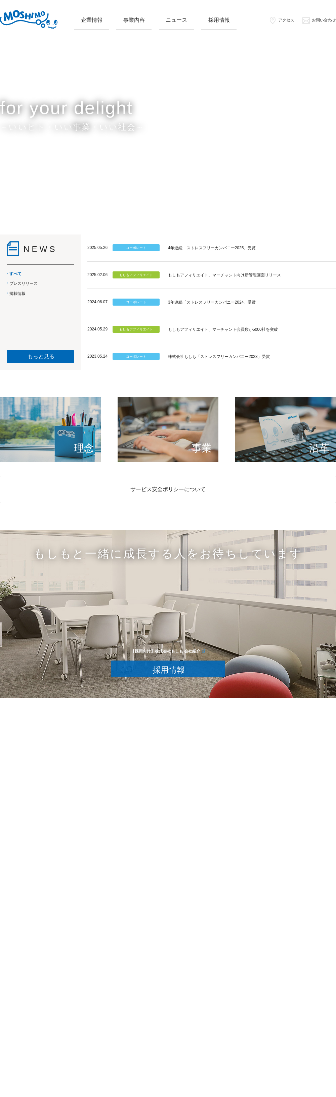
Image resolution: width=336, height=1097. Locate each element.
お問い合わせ (319, 20)
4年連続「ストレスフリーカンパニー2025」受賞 (212, 248)
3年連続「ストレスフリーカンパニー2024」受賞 (212, 302)
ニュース (176, 20)
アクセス (281, 20)
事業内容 (134, 20)
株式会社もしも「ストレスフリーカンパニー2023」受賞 (219, 356)
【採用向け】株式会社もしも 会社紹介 (165, 651)
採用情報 (219, 20)
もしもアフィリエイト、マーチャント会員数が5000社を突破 (223, 329)
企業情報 (91, 20)
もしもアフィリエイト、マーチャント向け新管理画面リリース (224, 275)
